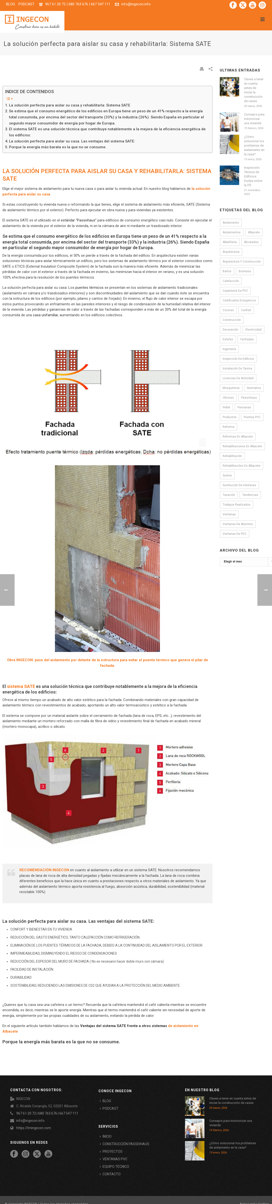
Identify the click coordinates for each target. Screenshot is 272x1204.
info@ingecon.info (136, 4)
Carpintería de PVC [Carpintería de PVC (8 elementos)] (235, 290)
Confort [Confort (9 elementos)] (246, 310)
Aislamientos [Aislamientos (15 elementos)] (232, 232)
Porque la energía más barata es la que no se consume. (57, 147)
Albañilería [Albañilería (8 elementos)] (230, 242)
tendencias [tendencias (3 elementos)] (250, 495)
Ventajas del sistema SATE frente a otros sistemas (123, 1026)
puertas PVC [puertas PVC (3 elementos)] (252, 417)
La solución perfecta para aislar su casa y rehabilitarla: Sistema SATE (69, 105)
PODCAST (109, 1108)
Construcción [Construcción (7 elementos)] (232, 320)
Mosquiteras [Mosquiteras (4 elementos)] (231, 388)
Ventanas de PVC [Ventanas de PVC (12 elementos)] (234, 534)
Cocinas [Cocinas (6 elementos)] (228, 310)
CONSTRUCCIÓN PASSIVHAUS (124, 1144)
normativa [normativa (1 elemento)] (254, 388)
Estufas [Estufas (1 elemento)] (228, 339)
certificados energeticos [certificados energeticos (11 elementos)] (239, 300)
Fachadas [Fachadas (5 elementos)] (247, 339)
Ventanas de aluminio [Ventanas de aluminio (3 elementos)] (238, 524)
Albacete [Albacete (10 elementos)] (254, 232)
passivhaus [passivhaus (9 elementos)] (249, 397)
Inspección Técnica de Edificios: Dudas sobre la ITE (253, 176)
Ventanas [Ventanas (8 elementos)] (229, 514)
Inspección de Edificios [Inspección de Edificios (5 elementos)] (238, 358)
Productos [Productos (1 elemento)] (230, 417)
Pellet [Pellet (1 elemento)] (226, 407)
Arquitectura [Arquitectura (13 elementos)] (231, 252)
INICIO (106, 1136)
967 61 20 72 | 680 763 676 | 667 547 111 (77, 4)
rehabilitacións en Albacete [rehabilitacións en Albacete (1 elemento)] (241, 465)
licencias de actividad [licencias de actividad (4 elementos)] (238, 378)
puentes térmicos (89, 287)
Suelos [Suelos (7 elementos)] (227, 475)
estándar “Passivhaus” (79, 220)
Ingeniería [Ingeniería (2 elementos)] (229, 349)
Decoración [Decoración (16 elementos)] (230, 329)
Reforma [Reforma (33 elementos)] (228, 427)
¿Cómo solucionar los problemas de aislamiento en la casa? (254, 145)
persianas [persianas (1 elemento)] (244, 407)
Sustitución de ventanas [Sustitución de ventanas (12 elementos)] (239, 485)
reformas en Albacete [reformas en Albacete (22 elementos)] (238, 436)
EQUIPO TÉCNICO (114, 1167)
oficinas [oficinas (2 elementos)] (228, 397)
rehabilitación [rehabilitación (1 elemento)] (232, 456)
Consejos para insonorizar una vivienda (254, 119)
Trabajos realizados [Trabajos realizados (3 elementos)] (236, 504)
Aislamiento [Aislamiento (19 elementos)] (231, 222)
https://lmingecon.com (33, 1128)
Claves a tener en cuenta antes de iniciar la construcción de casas (253, 90)
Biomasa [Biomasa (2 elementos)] (245, 271)
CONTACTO (110, 1174)
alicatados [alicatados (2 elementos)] (251, 242)
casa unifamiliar (45, 315)
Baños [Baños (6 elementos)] (227, 271)
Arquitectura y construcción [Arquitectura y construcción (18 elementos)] (242, 261)
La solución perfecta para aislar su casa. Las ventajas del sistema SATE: (72, 141)
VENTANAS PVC (113, 1159)
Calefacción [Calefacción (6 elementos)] (231, 281)
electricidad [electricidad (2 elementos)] (254, 329)
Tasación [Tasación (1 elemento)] (229, 495)
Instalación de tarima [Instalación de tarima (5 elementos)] (237, 368)
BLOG (105, 1101)
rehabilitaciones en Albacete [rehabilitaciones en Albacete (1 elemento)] (242, 446)
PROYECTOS (111, 1151)
